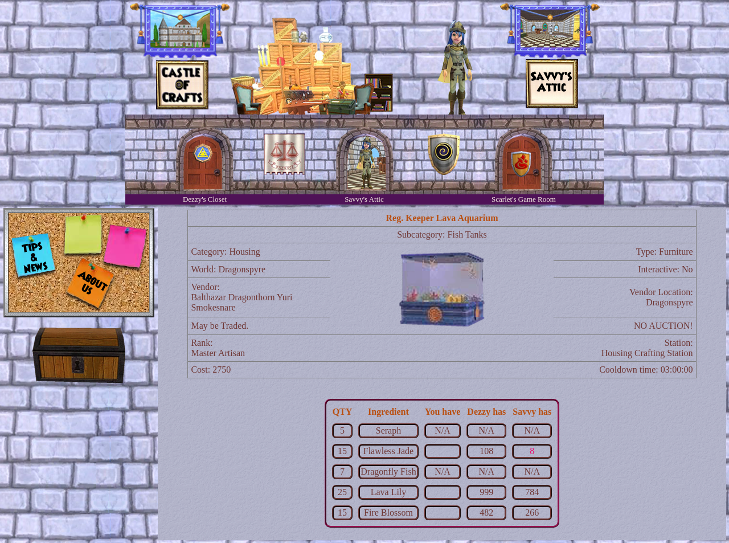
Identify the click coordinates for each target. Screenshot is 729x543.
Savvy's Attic (364, 199)
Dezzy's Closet (205, 199)
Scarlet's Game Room (524, 199)
